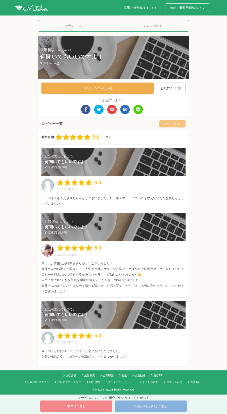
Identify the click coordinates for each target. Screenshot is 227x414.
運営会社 (195, 382)
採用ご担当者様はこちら (141, 8)
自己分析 (71, 375)
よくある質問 (150, 382)
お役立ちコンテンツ (69, 382)
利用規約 (94, 382)
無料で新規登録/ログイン (187, 8)
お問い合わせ (174, 382)
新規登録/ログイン (38, 382)
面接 (124, 375)
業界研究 (89, 375)
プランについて (76, 25)
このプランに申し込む (97, 88)
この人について (151, 25)
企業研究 (108, 375)
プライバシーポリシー (121, 382)
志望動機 (140, 375)
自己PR (157, 375)
